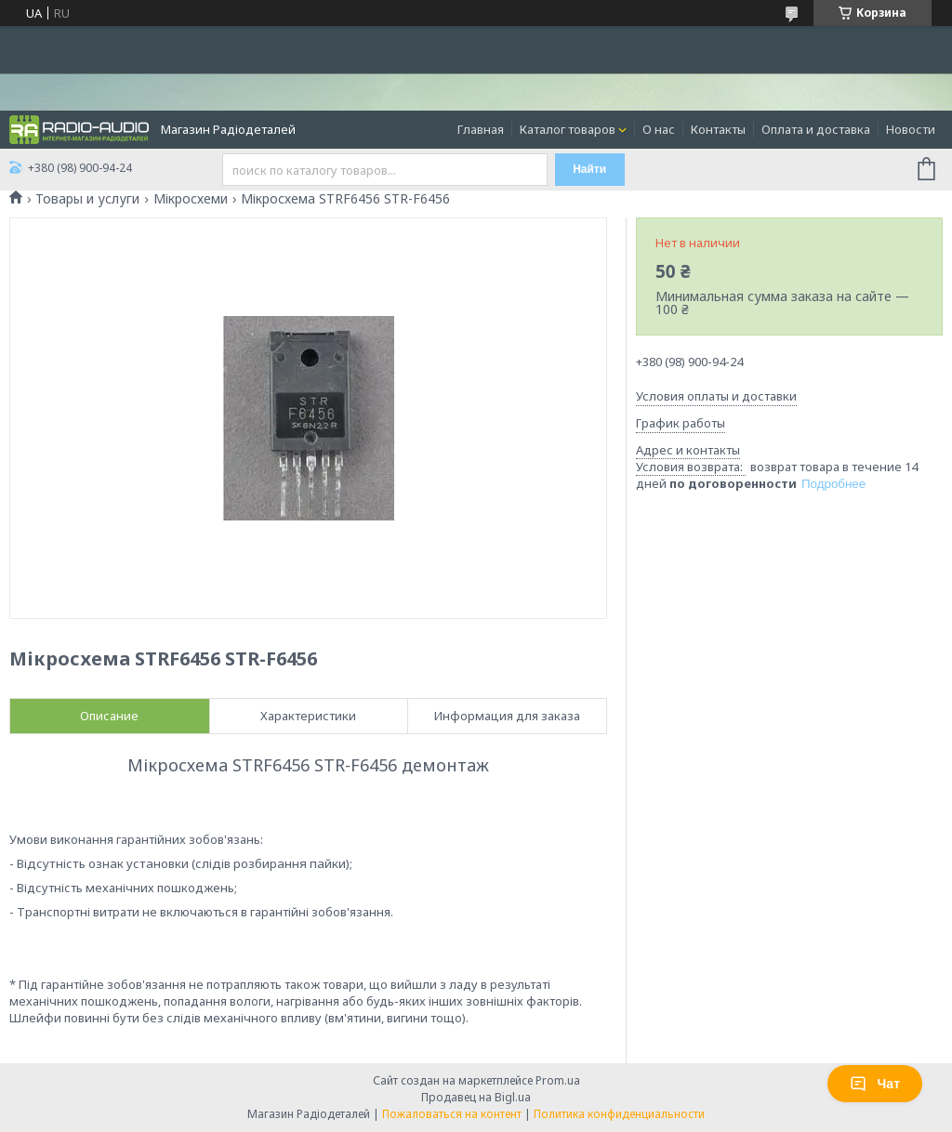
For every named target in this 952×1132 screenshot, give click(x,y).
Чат (875, 1083)
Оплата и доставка (815, 129)
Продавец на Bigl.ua (476, 1097)
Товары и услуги (87, 199)
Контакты (718, 129)
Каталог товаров (567, 129)
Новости (910, 129)
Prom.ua (558, 1080)
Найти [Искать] (589, 169)
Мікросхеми (190, 199)
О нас (658, 129)
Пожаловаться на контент (452, 1114)
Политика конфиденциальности (619, 1114)
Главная (480, 129)
